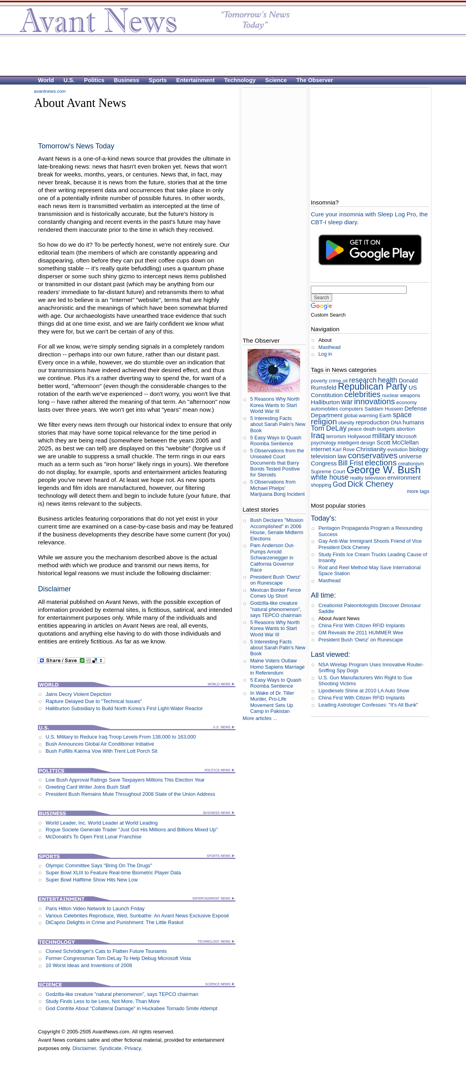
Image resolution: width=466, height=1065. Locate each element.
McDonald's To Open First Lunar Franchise (93, 837)
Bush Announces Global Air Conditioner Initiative (99, 744)
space (402, 415)
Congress (324, 463)
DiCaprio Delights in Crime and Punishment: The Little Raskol (114, 922)
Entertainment (195, 80)
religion (324, 421)
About (324, 340)
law (342, 456)
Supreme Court (328, 471)
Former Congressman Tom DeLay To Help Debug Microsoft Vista (118, 958)
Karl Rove (344, 449)
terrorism (336, 436)
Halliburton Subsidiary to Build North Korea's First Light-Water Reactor (124, 708)
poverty (319, 381)
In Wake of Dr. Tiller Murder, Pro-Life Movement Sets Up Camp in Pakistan (272, 702)
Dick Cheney (370, 483)
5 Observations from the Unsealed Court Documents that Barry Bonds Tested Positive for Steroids (277, 463)
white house (330, 477)
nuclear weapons (401, 395)
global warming (361, 415)
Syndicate (110, 1048)
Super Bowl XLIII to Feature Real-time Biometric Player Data (113, 873)
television (323, 456)
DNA (396, 423)
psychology (323, 443)
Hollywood (359, 436)
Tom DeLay (329, 428)
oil (345, 381)
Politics (94, 80)
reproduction (372, 422)
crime (335, 381)
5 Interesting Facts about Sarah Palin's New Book (277, 424)
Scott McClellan (398, 442)
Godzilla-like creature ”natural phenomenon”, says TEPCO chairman (121, 994)
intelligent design (356, 443)
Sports (158, 80)
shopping (321, 485)
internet (321, 449)
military (383, 436)
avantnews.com (50, 91)
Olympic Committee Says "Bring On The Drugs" (98, 865)
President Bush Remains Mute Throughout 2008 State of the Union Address (130, 794)
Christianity (371, 449)
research (363, 380)
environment (404, 477)
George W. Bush (383, 469)
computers (351, 409)
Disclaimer (84, 1048)
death (369, 429)
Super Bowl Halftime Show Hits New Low (91, 880)
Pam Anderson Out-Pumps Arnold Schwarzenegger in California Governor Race (272, 557)
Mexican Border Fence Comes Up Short (275, 593)
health (387, 380)
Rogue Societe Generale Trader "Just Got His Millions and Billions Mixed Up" (131, 829)
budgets (386, 429)
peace (355, 429)
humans (414, 422)
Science (276, 80)
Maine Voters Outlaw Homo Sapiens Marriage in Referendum (277, 667)
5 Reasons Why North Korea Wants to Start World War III (274, 405)
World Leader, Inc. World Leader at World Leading (101, 823)
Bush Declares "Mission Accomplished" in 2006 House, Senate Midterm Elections (276, 529)
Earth (385, 415)
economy (406, 402)
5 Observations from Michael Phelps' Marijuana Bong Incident (277, 488)
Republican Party (372, 386)
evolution (397, 449)
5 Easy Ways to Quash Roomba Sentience (275, 440)
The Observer (314, 80)
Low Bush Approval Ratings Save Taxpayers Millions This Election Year (125, 780)
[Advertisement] (229, 55)
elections (381, 462)
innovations (374, 401)
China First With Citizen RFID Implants (361, 625)
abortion (405, 429)
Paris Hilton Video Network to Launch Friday (95, 908)
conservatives (372, 455)
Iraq (318, 435)
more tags (418, 491)
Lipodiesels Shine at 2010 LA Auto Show (363, 691)
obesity (346, 423)
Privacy (132, 1048)
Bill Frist (350, 463)
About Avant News (338, 618)
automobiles (324, 409)
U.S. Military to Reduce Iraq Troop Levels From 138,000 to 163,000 (120, 737)
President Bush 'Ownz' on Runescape (275, 580)
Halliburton (325, 402)
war (347, 402)
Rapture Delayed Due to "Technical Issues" (93, 701)
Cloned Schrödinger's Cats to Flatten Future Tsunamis (106, 951)
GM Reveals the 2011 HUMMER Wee (360, 633)
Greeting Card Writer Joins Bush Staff (87, 787)
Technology (240, 80)
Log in (325, 354)
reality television (368, 478)
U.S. (69, 80)
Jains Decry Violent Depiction (78, 694)
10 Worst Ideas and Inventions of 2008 (88, 965)
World (46, 80)
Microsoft (406, 436)
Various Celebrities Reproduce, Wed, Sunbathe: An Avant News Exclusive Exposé (137, 916)
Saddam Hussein (384, 409)
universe (410, 456)
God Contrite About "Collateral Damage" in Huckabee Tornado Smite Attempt (131, 1008)
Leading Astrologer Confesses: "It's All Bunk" (368, 705)
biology (418, 449)
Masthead (329, 347)
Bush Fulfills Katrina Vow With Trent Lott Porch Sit (101, 751)
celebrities (362, 394)
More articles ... (259, 718)
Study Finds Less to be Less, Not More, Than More (102, 1001)
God (339, 484)
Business (126, 80)
